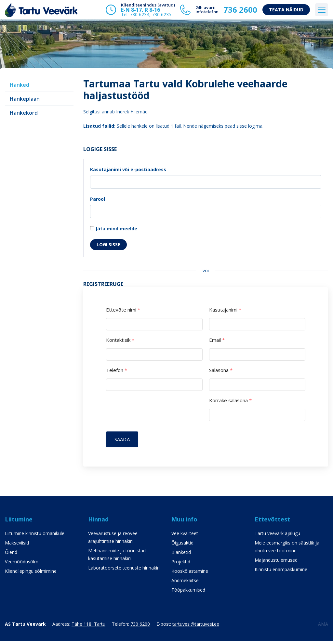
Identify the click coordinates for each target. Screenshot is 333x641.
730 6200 (140, 624)
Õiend (11, 552)
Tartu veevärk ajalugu (277, 533)
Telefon (116, 370)
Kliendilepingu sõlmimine (31, 571)
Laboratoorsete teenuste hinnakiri (124, 568)
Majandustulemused (276, 560)
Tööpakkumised (188, 590)
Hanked (19, 84)
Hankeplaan (25, 98)
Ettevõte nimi (123, 310)
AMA (323, 624)
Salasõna (221, 370)
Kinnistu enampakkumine (281, 569)
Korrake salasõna (230, 400)
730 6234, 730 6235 (150, 14)
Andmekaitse (185, 580)
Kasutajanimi (225, 310)
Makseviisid (17, 543)
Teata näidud (286, 9)
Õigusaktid (182, 543)
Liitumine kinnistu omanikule (34, 533)
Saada (122, 439)
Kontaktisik (120, 340)
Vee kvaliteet (184, 533)
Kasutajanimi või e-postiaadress (128, 169)
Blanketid (181, 552)
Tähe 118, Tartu (88, 624)
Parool (97, 199)
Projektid (180, 561)
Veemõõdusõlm (21, 561)
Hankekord (24, 112)
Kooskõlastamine (189, 571)
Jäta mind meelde (113, 228)
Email (217, 340)
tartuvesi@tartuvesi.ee (195, 624)
